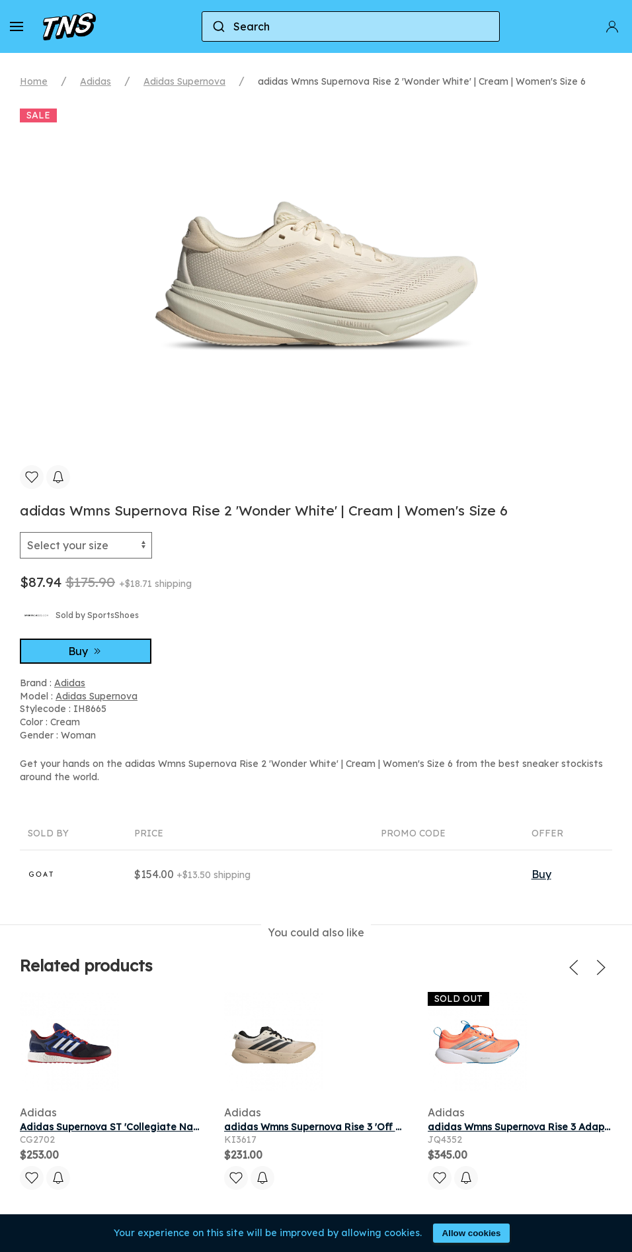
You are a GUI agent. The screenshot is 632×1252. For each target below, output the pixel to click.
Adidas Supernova (184, 81)
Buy (86, 651)
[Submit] (217, 26)
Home (34, 81)
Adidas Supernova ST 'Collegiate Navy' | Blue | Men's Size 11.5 (164, 1127)
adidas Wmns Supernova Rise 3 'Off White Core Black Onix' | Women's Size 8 (403, 1127)
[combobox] (351, 26)
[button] (16, 26)
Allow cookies (471, 1233)
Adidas (95, 81)
